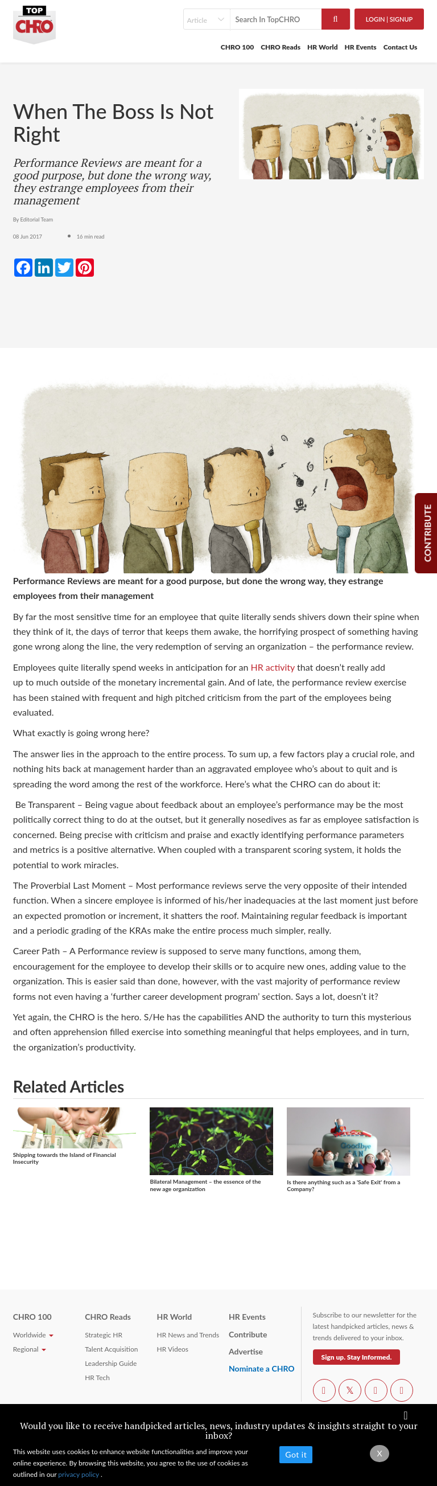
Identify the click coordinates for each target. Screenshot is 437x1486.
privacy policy (79, 1474)
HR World (322, 47)
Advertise (246, 1351)
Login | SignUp (389, 19)
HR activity (272, 667)
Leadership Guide (111, 1363)
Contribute (248, 1334)
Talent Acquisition (111, 1349)
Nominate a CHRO (262, 1368)
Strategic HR (103, 1335)
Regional (29, 1349)
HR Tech (97, 1377)
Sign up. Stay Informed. (356, 1357)
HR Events (361, 47)
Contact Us (401, 47)
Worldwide (33, 1335)
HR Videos (172, 1349)
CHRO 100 (237, 47)
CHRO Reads (280, 47)
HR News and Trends (188, 1335)
